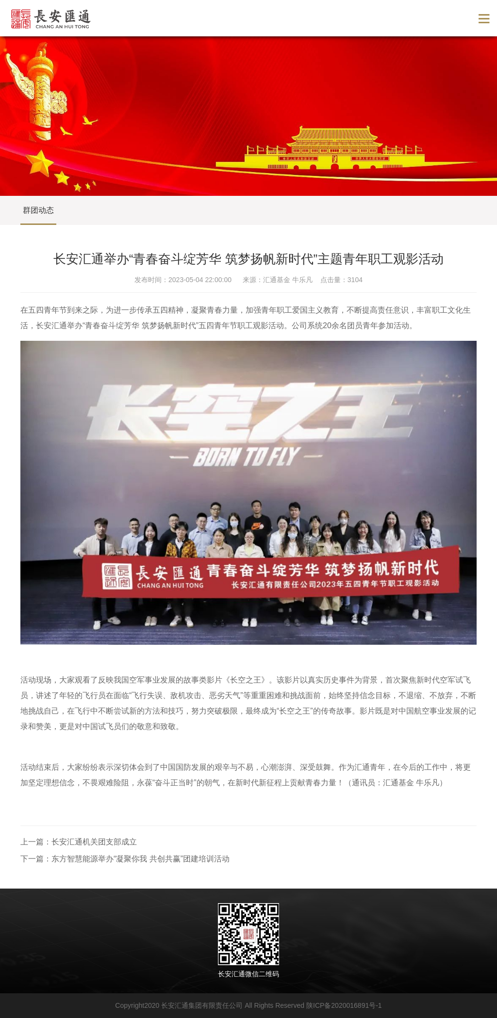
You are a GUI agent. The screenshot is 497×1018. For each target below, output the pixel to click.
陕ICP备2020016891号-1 (344, 1005)
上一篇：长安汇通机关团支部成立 (78, 842)
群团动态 (38, 210)
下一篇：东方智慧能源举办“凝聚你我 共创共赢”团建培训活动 (125, 859)
